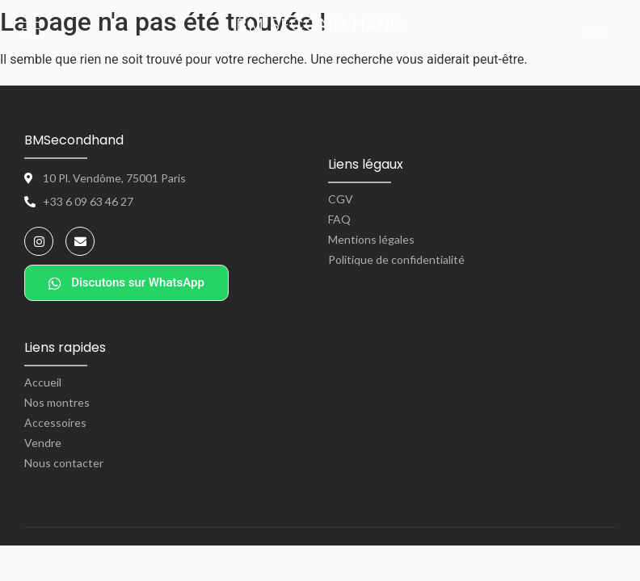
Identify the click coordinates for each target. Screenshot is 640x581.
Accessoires (55, 422)
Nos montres (57, 402)
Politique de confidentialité (396, 259)
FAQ (339, 219)
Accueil (42, 382)
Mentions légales (371, 239)
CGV (340, 199)
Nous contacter (63, 463)
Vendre (42, 442)
